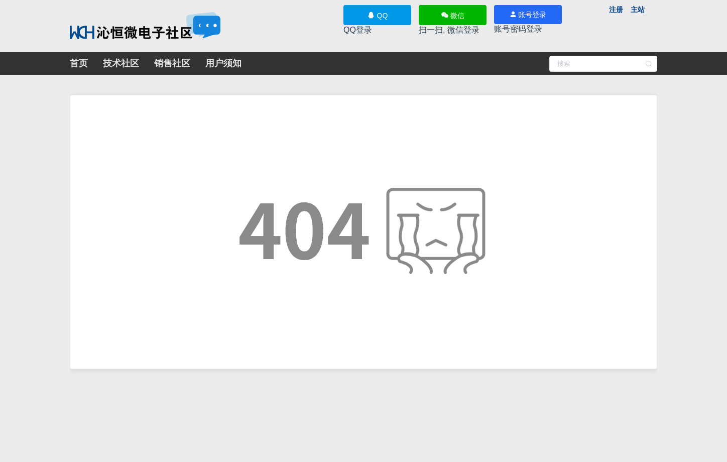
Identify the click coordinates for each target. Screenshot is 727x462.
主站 (638, 10)
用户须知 (223, 63)
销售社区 (172, 63)
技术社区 (121, 63)
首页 (79, 63)
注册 (616, 10)
